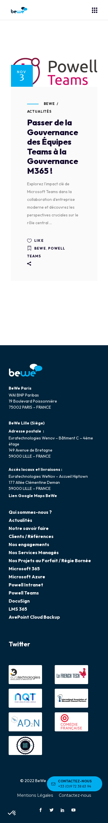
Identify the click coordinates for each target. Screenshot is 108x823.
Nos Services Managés (34, 552)
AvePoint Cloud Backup (34, 617)
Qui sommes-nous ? (30, 512)
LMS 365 (18, 609)
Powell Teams (24, 593)
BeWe (49, 103)
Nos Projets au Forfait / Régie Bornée (50, 560)
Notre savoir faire (29, 528)
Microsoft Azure (27, 577)
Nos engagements (29, 544)
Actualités (39, 111)
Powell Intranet (26, 585)
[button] (12, 813)
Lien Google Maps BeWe (33, 495)
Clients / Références (31, 536)
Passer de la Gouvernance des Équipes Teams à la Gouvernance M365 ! (52, 146)
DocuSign (19, 601)
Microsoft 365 (24, 568)
